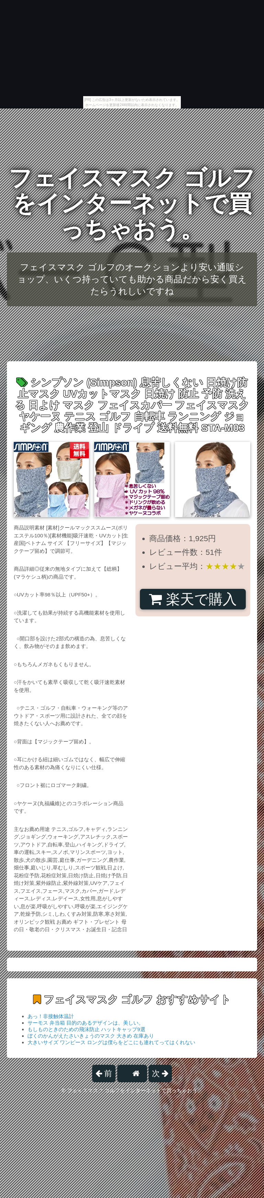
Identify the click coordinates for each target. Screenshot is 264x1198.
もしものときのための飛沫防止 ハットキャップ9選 (86, 1029)
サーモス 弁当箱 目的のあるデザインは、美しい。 (86, 1023)
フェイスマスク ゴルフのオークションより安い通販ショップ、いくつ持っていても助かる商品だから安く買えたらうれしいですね (132, 279)
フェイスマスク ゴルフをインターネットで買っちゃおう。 (132, 203)
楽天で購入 (192, 599)
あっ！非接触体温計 (51, 1016)
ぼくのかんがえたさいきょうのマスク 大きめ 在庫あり (91, 1036)
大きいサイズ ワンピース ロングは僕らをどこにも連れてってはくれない (111, 1042)
